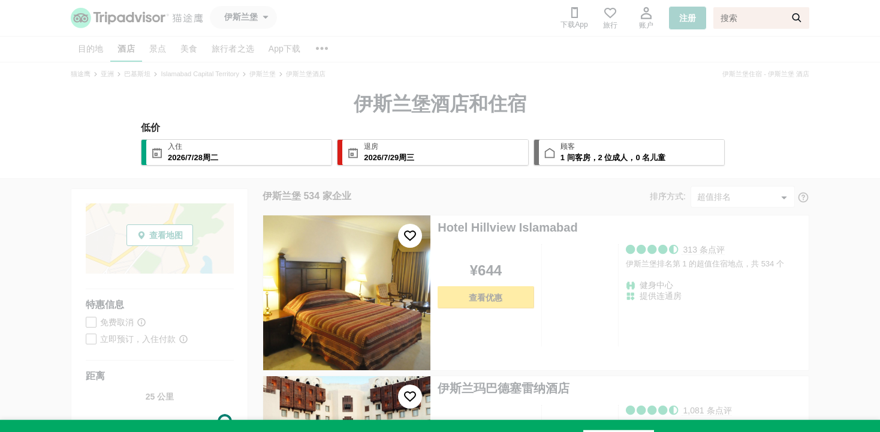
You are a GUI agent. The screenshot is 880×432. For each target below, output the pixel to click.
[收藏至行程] (410, 236)
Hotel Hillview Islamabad (507, 227)
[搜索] (761, 18)
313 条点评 (704, 249)
